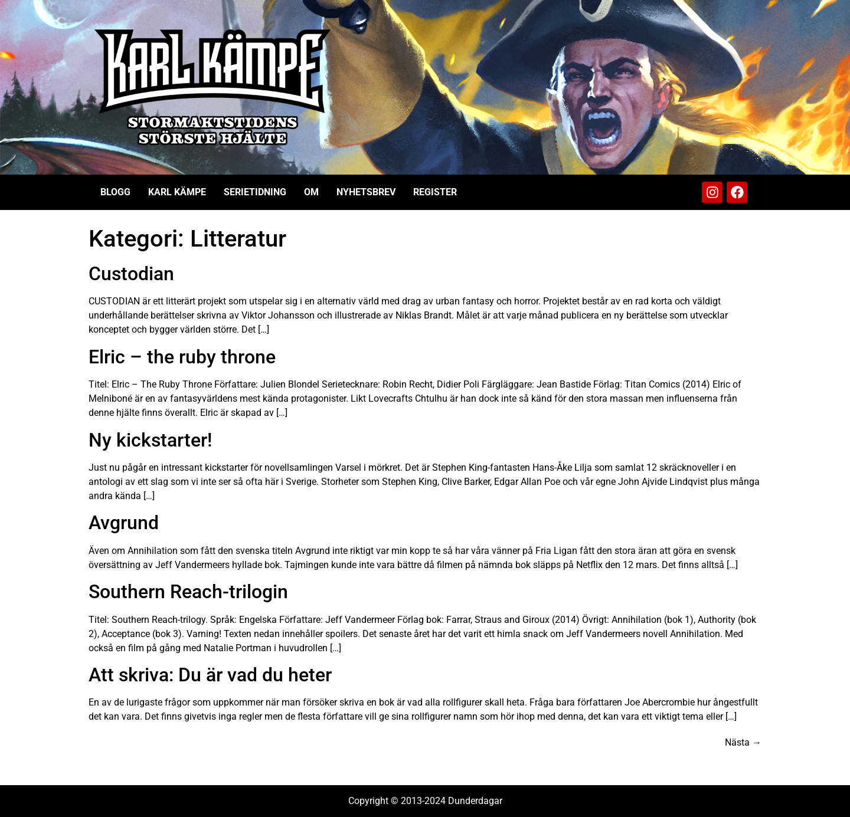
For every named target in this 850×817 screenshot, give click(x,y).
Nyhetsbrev (365, 192)
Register (435, 192)
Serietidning (255, 192)
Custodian (131, 274)
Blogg (115, 192)
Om (311, 192)
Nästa (743, 742)
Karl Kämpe (177, 192)
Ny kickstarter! (150, 440)
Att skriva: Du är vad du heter (210, 675)
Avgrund (124, 522)
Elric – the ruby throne (182, 357)
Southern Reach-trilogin (188, 591)
